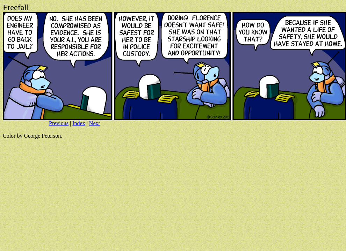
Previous (59, 123)
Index (78, 123)
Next (94, 123)
